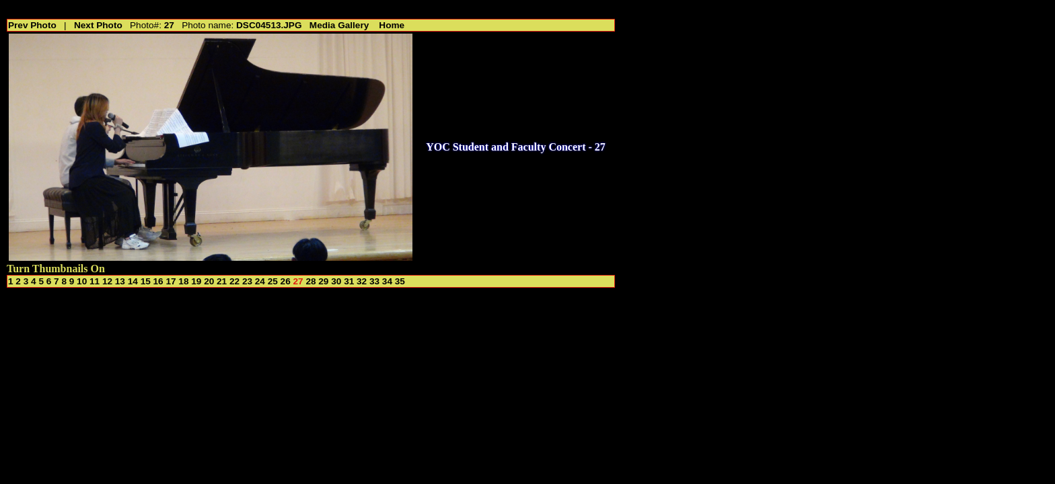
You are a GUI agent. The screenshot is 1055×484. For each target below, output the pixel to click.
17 (171, 281)
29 (323, 281)
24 (260, 281)
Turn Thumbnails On (56, 268)
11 (94, 281)
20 (209, 281)
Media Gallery (339, 25)
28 (310, 281)
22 (234, 281)
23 (247, 281)
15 (146, 281)
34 (387, 281)
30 (336, 281)
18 (183, 281)
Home (391, 25)
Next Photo (98, 25)
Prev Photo (32, 25)
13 (120, 281)
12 (107, 281)
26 (286, 281)
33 (374, 281)
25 (273, 281)
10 (82, 281)
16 (158, 281)
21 (222, 281)
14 (133, 281)
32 (362, 281)
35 (400, 281)
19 (196, 281)
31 (349, 281)
